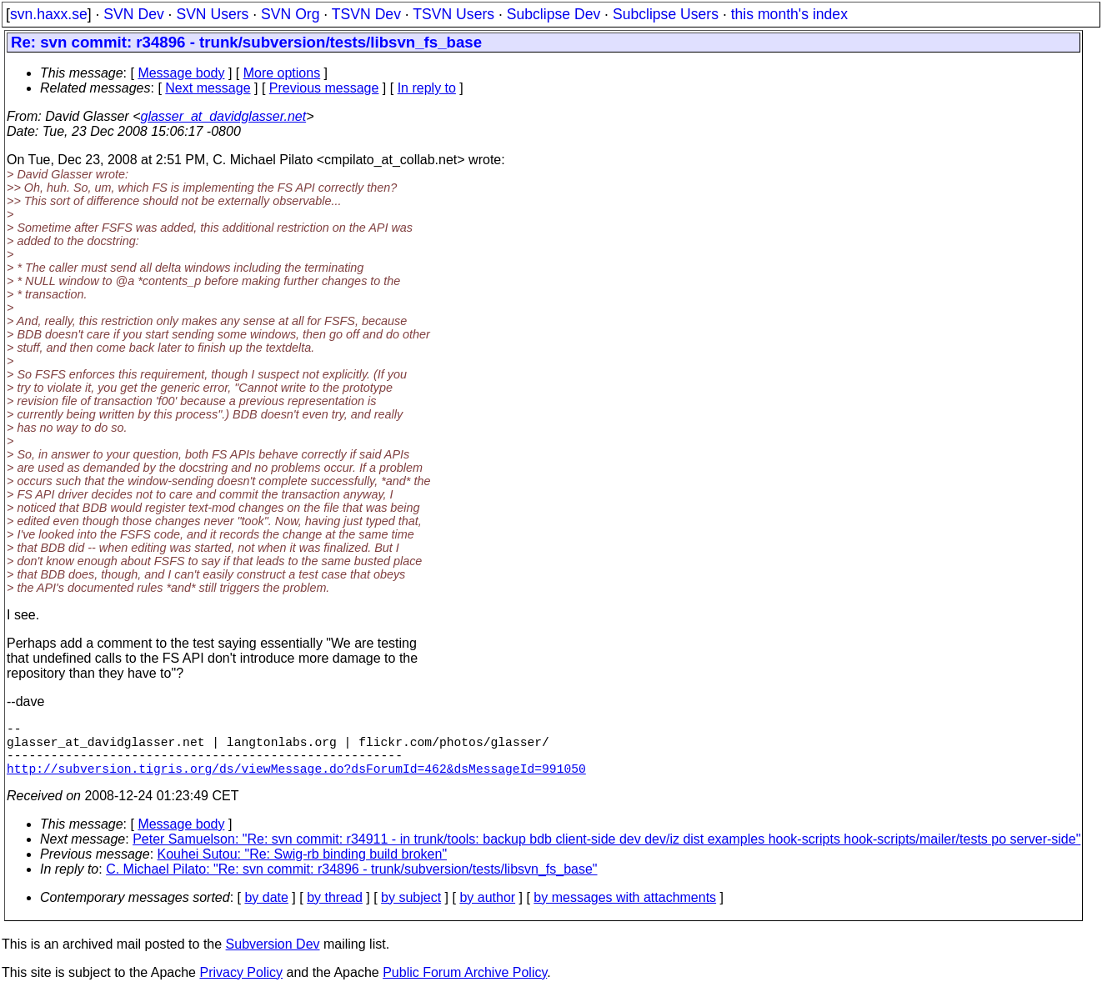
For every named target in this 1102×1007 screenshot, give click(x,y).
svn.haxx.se (49, 14)
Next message (207, 88)
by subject (411, 911)
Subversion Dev (273, 957)
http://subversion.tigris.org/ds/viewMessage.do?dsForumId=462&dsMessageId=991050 (296, 781)
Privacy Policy (241, 986)
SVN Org (290, 14)
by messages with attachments (624, 911)
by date (266, 911)
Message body (181, 73)
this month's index (789, 14)
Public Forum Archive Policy (465, 986)
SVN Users (212, 14)
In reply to (427, 88)
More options (282, 73)
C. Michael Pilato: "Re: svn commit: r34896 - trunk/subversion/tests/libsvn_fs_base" (351, 882)
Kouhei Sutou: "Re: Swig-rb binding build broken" (303, 867)
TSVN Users (453, 14)
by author (487, 911)
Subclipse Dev (553, 14)
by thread (335, 911)
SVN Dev (133, 14)
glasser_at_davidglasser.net (223, 116)
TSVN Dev (366, 14)
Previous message (324, 88)
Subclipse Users (666, 14)
